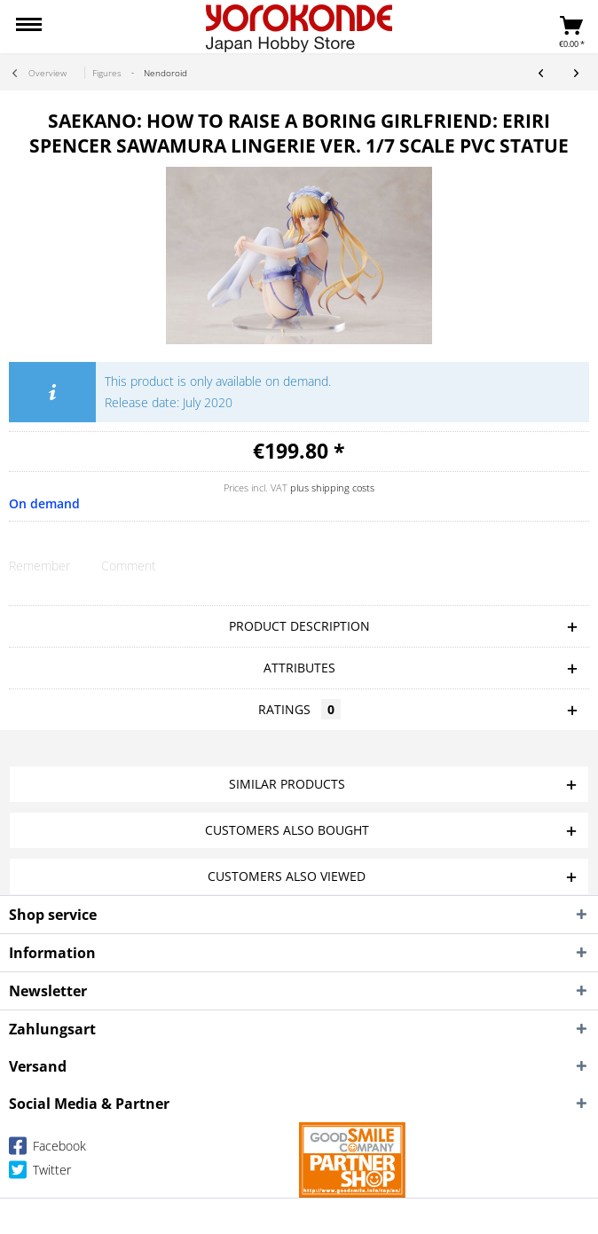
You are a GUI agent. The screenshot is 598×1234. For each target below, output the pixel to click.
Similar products (287, 783)
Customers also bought (287, 829)
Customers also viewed (287, 876)
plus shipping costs (332, 487)
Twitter (40, 1173)
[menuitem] (29, 26)
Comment (128, 565)
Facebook (47, 1149)
